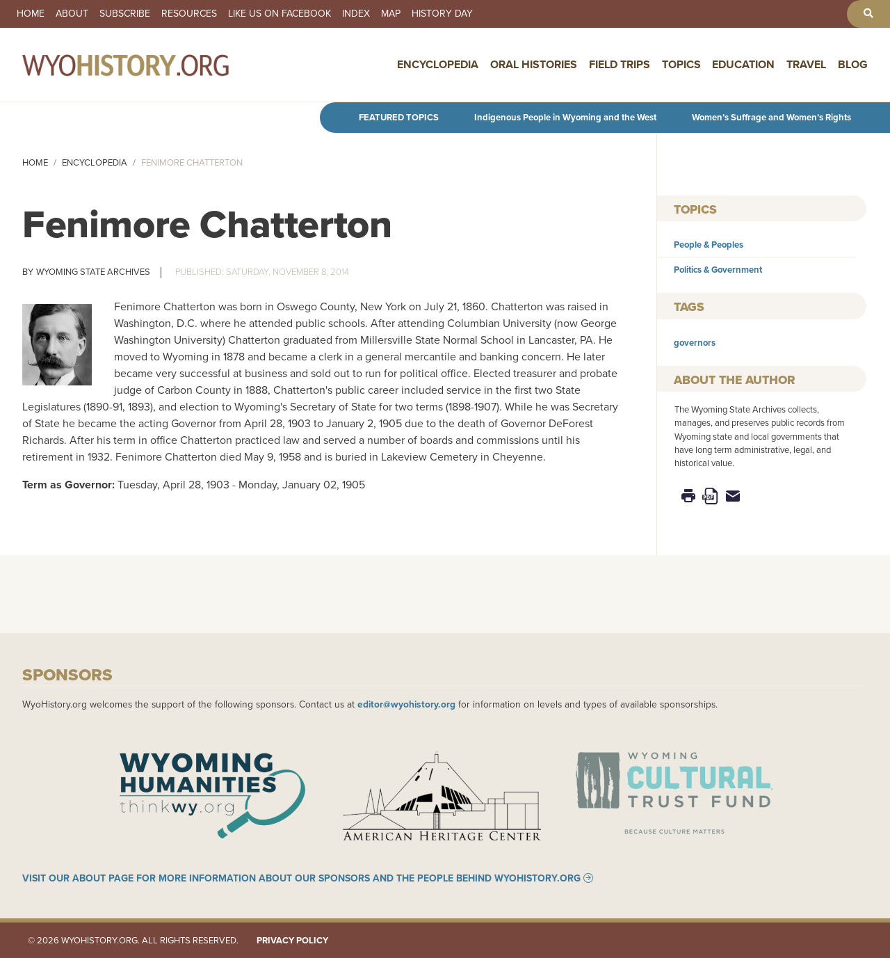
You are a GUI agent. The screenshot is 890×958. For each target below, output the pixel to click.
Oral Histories (533, 64)
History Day (442, 13)
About (72, 13)
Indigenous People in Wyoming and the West (565, 117)
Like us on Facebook (279, 13)
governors (694, 342)
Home (30, 13)
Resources (189, 13)
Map (390, 13)
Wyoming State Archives (93, 271)
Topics (681, 64)
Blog (853, 64)
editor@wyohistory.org (406, 704)
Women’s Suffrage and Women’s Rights (771, 117)
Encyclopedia (437, 64)
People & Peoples (708, 244)
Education (743, 64)
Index (356, 13)
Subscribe (124, 13)
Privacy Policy (292, 940)
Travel (806, 64)
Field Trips (619, 64)
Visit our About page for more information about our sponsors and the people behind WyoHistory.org (301, 878)
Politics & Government (718, 269)
